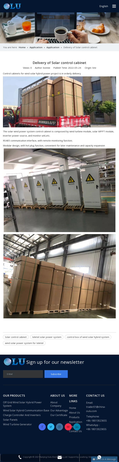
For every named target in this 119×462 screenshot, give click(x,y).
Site (94, 67)
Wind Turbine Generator (17, 424)
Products (74, 417)
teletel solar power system (46, 337)
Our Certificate (58, 415)
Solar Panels (10, 419)
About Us (74, 412)
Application (75, 422)
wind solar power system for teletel (24, 343)
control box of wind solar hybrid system (88, 337)
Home (72, 408)
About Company (55, 404)
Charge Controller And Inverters (22, 415)
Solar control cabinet (16, 337)
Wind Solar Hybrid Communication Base (26, 410)
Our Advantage (59, 410)
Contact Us (75, 431)
